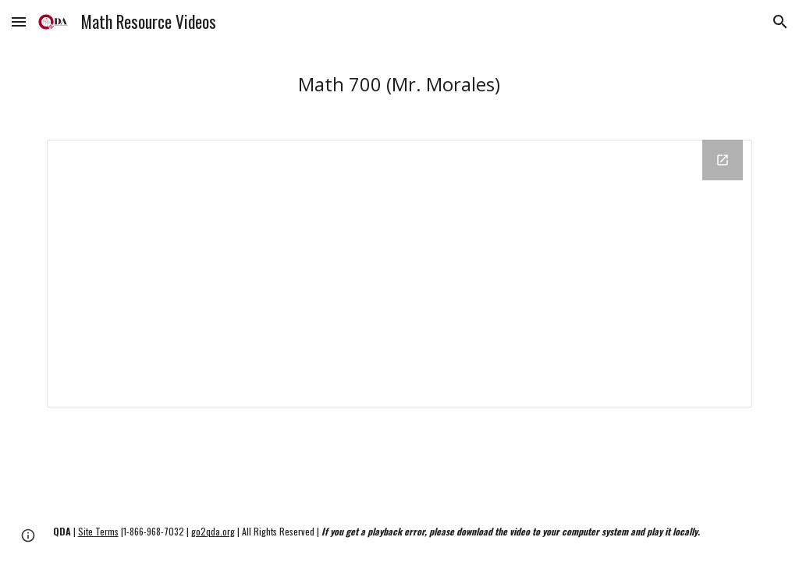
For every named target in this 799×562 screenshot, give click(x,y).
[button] (18, 21)
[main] (399, 84)
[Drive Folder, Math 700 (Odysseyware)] (400, 273)
